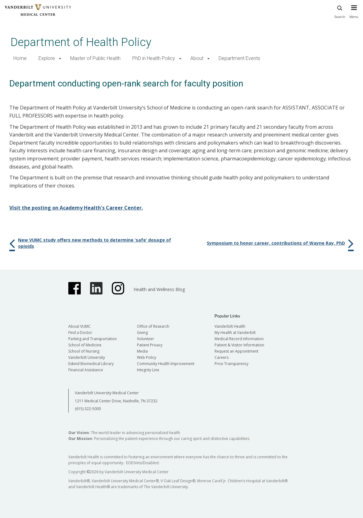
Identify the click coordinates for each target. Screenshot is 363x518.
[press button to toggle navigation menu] (353, 14)
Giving (142, 332)
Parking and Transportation (92, 338)
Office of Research (153, 326)
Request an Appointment (236, 351)
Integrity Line (148, 369)
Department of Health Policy (81, 42)
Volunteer (145, 338)
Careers (222, 357)
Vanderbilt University (86, 357)
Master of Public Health (95, 58)
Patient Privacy (149, 345)
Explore (47, 58)
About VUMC (79, 326)
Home (20, 58)
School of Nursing (83, 351)
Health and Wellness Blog (159, 289)
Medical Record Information (239, 338)
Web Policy (146, 357)
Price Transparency (231, 363)
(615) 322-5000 (88, 408)
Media (142, 351)
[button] (60, 58)
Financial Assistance (85, 369)
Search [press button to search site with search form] (339, 11)
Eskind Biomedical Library (91, 363)
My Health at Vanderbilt (235, 332)
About (196, 58)
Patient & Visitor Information (239, 345)
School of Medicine (85, 345)
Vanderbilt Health (230, 326)
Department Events (239, 58)
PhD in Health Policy (153, 58)
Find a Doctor (80, 332)
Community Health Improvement (165, 363)
